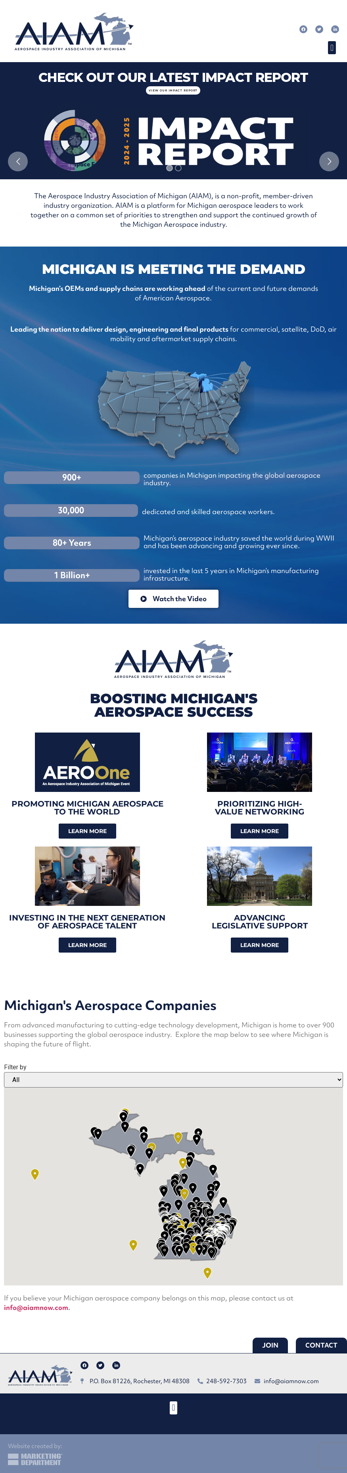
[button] (331, 47)
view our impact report (173, 90)
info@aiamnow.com (36, 1307)
